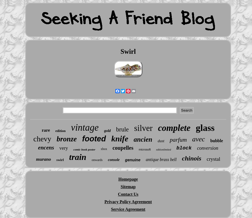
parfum (178, 139)
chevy (42, 139)
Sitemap (128, 186)
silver (143, 128)
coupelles (122, 148)
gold (107, 131)
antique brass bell (161, 159)
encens (46, 147)
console (114, 160)
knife (119, 138)
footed (94, 138)
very (63, 148)
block (184, 148)
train (77, 157)
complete (174, 128)
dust (161, 141)
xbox (104, 149)
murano (43, 159)
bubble (216, 140)
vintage (85, 127)
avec (198, 139)
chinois (191, 158)
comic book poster (84, 149)
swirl (60, 160)
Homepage (128, 179)
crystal (213, 159)
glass (205, 128)
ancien (143, 139)
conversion (207, 148)
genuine (133, 160)
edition (60, 131)
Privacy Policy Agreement (128, 201)
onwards (97, 160)
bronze (67, 139)
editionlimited (163, 149)
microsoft (145, 149)
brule (122, 129)
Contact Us (128, 194)
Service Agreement (128, 209)
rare (46, 130)
